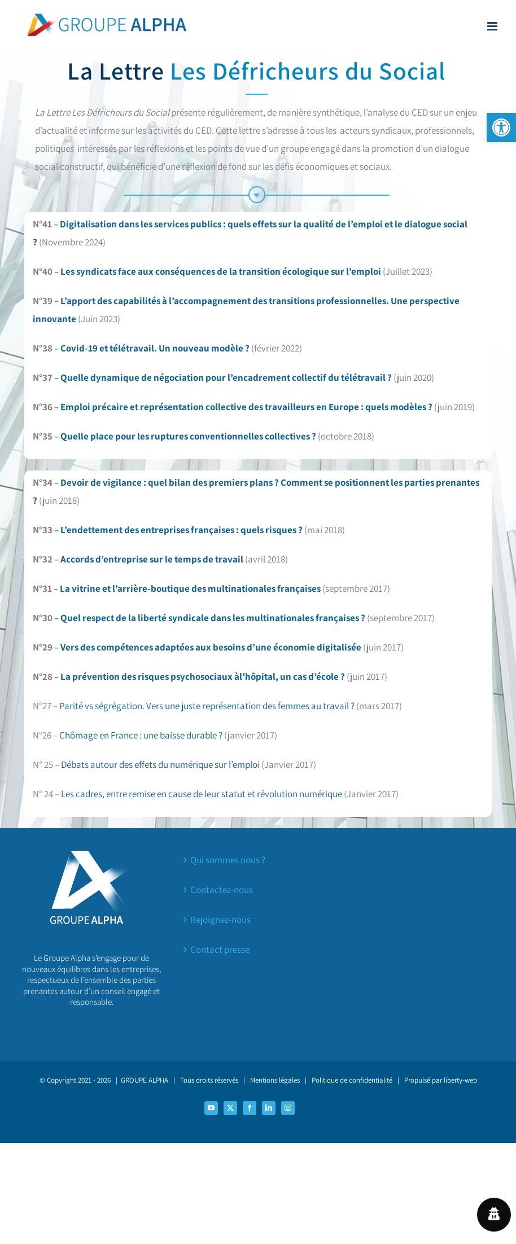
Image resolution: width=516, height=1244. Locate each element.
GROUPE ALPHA (144, 1080)
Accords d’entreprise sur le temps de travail (151, 559)
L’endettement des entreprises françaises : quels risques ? (181, 530)
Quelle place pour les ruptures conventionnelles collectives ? (188, 436)
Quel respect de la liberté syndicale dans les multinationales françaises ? (212, 618)
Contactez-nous (221, 889)
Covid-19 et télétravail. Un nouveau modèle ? (155, 348)
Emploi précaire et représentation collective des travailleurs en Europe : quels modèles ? (246, 407)
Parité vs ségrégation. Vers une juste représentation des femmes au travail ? (207, 706)
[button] (501, 127)
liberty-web (460, 1080)
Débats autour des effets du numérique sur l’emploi (160, 764)
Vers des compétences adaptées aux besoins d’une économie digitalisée (211, 647)
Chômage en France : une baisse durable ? (140, 735)
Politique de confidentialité (352, 1080)
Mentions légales (275, 1080)
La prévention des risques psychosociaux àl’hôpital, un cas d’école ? (203, 676)
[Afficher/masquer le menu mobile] (493, 26)
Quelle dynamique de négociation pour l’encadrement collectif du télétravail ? (226, 377)
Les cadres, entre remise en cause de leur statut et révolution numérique (201, 794)
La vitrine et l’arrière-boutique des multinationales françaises (191, 588)
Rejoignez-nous (220, 919)
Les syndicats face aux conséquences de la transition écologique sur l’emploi (220, 271)
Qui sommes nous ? (227, 860)
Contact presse (220, 949)
